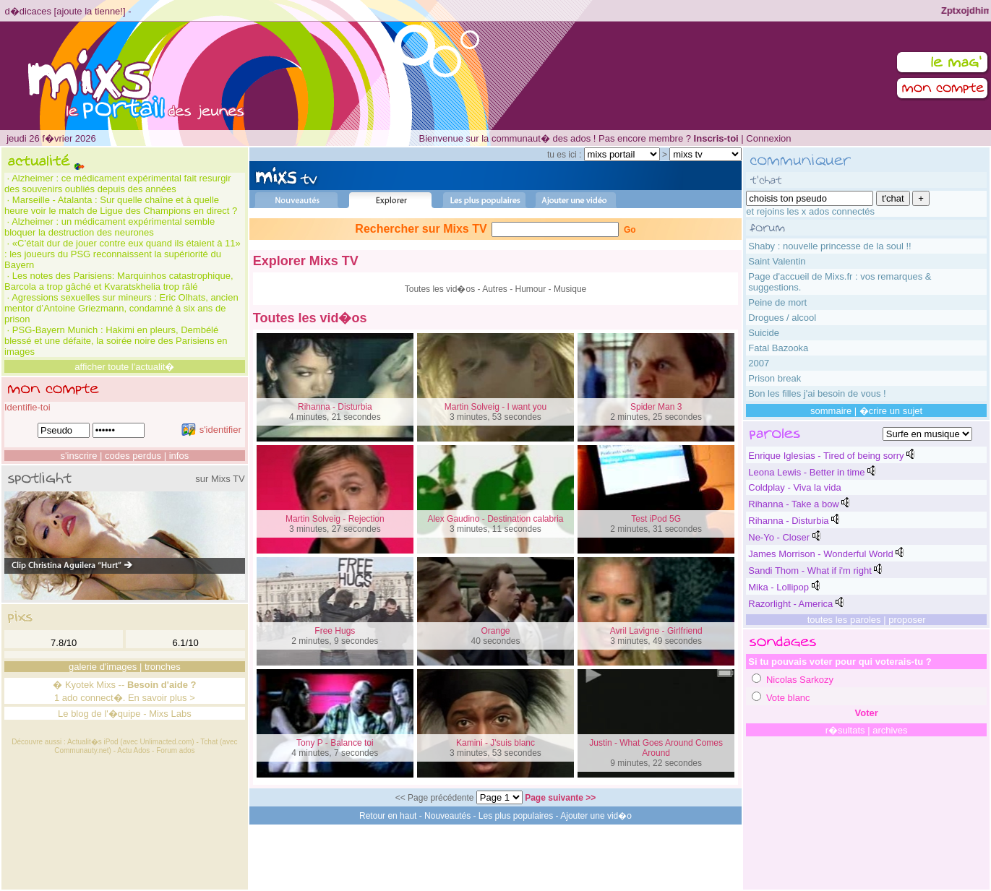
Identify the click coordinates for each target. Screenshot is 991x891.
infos (179, 455)
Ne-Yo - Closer (779, 537)
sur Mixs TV (219, 478)
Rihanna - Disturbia (335, 407)
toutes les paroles (844, 619)
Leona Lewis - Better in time (806, 472)
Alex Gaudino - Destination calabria (495, 519)
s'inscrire (79, 455)
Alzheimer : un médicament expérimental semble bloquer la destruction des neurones (109, 227)
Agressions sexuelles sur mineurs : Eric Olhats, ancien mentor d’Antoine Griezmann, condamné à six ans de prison (121, 308)
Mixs (106, 684)
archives (889, 730)
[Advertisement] (496, 857)
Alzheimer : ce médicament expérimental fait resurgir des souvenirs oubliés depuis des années (117, 183)
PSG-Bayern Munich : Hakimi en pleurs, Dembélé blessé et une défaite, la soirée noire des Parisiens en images (116, 340)
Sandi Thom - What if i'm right (810, 570)
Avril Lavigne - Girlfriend (656, 631)
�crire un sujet (890, 410)
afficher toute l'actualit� (124, 366)
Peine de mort (777, 302)
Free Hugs (334, 631)
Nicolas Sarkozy (799, 679)
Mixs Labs (170, 713)
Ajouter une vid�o (596, 816)
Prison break (774, 378)
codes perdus (133, 455)
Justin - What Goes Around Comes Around (656, 748)
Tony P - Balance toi (335, 743)
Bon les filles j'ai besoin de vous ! (816, 393)
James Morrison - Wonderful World (820, 553)
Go (630, 230)
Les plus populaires (516, 816)
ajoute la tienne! (89, 11)
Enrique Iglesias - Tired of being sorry (826, 455)
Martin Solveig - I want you (495, 407)
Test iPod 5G (656, 519)
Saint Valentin (776, 261)
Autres (494, 289)
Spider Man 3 (656, 407)
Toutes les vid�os (440, 289)
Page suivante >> (560, 798)
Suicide (763, 332)
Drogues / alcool (782, 317)
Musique (570, 289)
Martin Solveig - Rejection (335, 519)
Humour (530, 289)
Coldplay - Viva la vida (794, 487)
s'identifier (211, 429)
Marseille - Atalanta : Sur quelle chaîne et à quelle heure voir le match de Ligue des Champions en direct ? (120, 205)
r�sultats (845, 730)
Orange (495, 631)
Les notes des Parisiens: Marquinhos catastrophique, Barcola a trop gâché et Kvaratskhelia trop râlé (118, 281)
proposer (906, 619)
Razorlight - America (790, 603)
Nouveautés (447, 816)
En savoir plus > (161, 697)
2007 (758, 363)
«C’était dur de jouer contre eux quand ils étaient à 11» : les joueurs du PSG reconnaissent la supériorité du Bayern (122, 254)
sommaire (830, 410)
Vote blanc (788, 697)
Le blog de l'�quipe (99, 713)
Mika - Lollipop (778, 587)
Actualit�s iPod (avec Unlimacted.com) (130, 742)
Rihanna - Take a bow (793, 504)
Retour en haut (387, 816)
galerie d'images (103, 666)
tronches (163, 666)
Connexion (768, 138)
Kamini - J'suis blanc (495, 743)
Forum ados (175, 750)
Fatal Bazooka (778, 348)
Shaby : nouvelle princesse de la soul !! (829, 246)
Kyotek (79, 684)
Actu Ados (133, 750)
